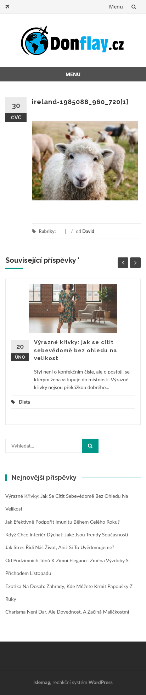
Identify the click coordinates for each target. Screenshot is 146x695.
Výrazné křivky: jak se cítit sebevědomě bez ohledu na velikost (75, 350)
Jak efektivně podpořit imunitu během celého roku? (62, 522)
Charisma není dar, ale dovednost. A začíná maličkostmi (67, 612)
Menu (116, 6)
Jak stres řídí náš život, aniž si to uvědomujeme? (59, 547)
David (88, 231)
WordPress (101, 682)
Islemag (41, 682)
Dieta (24, 402)
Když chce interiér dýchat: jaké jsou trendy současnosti (66, 534)
